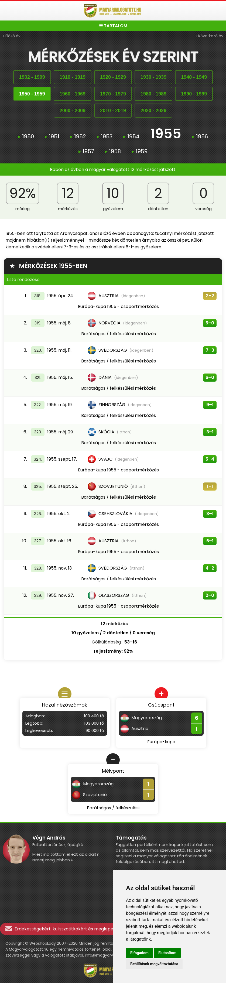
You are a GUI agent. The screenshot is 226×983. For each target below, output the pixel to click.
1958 (113, 151)
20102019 (113, 110)
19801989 (153, 94)
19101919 (72, 77)
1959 (140, 151)
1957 (86, 151)
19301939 (153, 77)
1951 (52, 136)
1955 (165, 134)
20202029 (153, 110)
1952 (78, 136)
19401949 (194, 77)
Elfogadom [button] (139, 953)
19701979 (113, 94)
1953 (104, 136)
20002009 (72, 110)
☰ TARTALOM (113, 26)
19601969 (72, 94)
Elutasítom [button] (167, 953)
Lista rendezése (23, 279)
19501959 (32, 94)
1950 (26, 136)
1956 (200, 136)
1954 (131, 136)
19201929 (113, 77)
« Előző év (11, 36)
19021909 (32, 77)
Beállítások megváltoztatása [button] (154, 964)
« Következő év (209, 36)
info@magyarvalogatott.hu (110, 955)
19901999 (194, 94)
